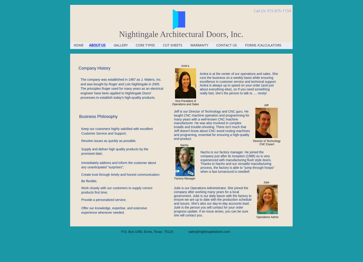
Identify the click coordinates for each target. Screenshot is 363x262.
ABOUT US (97, 45)
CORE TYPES (145, 45)
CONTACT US (226, 45)
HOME (78, 45)
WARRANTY (199, 45)
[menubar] (181, 45)
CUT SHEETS (172, 45)
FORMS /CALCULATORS (263, 45)
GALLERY (121, 45)
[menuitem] (77, 45)
